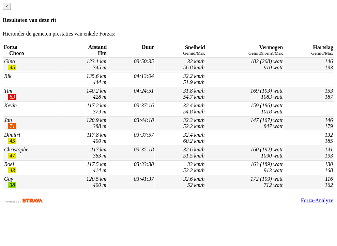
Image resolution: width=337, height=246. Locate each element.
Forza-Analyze (317, 200)
